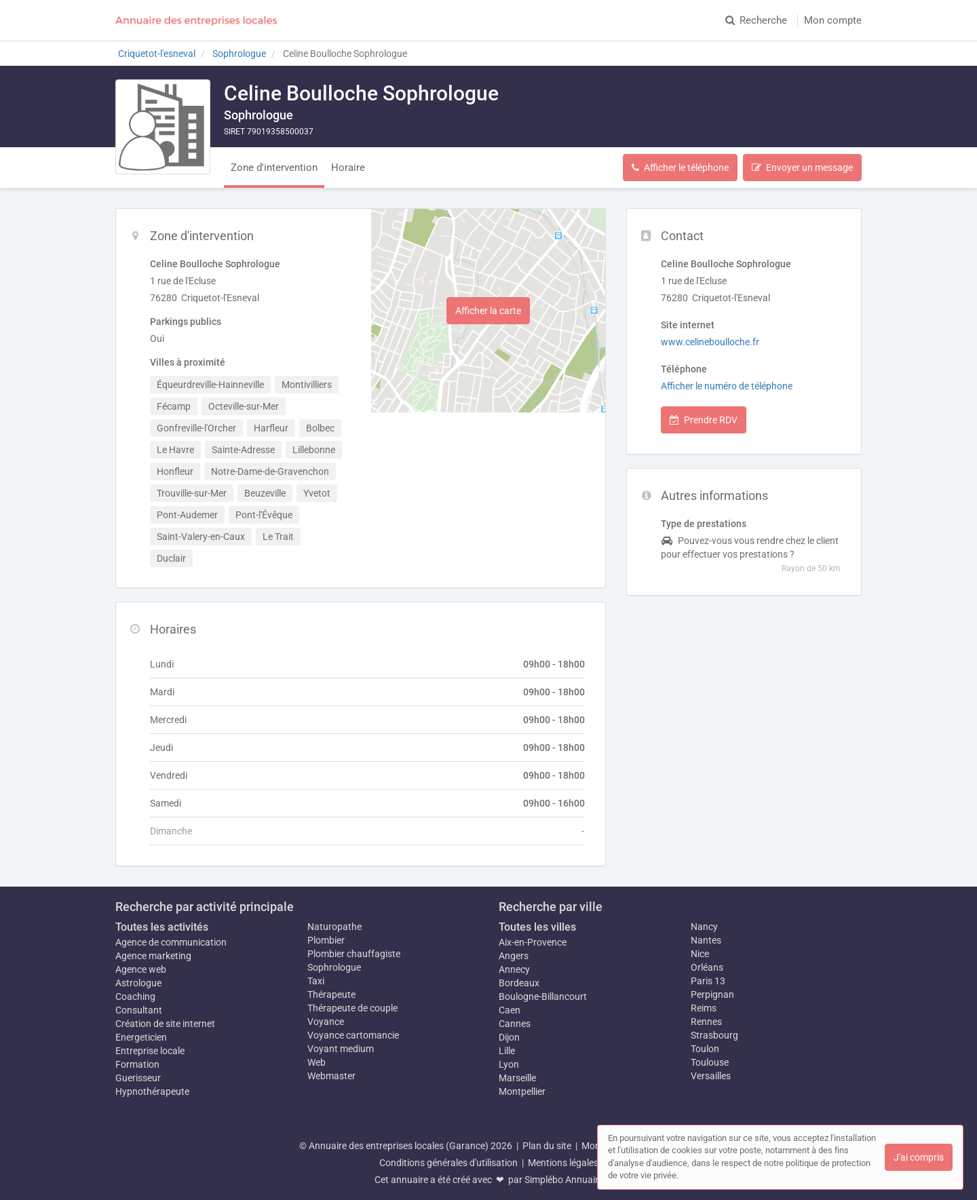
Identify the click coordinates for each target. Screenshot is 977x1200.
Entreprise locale (150, 1050)
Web (316, 1062)
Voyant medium (340, 1048)
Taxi (315, 980)
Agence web (140, 969)
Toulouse (710, 1062)
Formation (137, 1064)
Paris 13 (708, 980)
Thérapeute (331, 994)
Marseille (517, 1077)
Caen (509, 1010)
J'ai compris (919, 1157)
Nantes (706, 940)
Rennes (706, 1021)
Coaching (135, 996)
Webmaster (331, 1075)
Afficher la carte (488, 310)
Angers (514, 955)
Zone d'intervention (274, 167)
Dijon (509, 1037)
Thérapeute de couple (352, 1008)
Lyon (509, 1064)
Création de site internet (165, 1023)
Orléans (707, 967)
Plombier (326, 940)
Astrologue (138, 983)
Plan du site (546, 1145)
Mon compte (833, 20)
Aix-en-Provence (533, 942)
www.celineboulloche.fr (710, 341)
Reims (703, 1008)
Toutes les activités (161, 927)
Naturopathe (334, 926)
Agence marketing (153, 955)
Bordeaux (519, 983)
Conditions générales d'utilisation (448, 1162)
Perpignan (712, 994)
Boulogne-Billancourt (543, 996)
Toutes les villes (537, 927)
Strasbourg (714, 1035)
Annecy (514, 969)
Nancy (704, 926)
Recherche (756, 20)
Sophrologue (334, 967)
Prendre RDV (703, 419)
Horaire (348, 167)
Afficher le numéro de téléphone (726, 386)
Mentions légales (563, 1162)
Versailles (711, 1075)
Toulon (705, 1048)
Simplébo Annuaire (563, 1179)
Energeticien (141, 1037)
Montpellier (522, 1091)
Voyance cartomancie (353, 1035)
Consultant (138, 1010)
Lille (507, 1050)
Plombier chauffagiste (353, 953)
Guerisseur (138, 1077)
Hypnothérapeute (152, 1091)
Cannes (515, 1023)
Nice (700, 953)
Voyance (325, 1021)
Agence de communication (171, 942)
